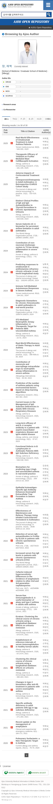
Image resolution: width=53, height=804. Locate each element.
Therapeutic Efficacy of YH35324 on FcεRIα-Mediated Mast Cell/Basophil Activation (27, 157)
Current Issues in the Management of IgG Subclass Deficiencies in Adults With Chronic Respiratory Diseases (27, 406)
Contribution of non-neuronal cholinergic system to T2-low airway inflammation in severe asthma (27, 247)
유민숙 (46, 231)
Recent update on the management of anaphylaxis (26, 724)
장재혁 (46, 148)
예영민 (46, 161)
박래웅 (46, 138)
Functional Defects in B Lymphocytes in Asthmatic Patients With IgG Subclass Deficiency (27, 449)
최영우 (46, 333)
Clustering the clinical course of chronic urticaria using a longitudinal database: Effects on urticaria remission (26, 664)
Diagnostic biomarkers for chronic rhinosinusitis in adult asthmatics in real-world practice (28, 304)
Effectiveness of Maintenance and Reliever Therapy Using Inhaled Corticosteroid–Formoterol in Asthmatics (28, 515)
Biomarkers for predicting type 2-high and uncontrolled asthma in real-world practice (27, 470)
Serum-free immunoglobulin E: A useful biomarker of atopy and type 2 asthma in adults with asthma (27, 600)
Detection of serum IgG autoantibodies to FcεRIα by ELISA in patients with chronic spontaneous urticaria (27, 538)
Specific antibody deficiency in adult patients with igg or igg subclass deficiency (26, 706)
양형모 (46, 350)
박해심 (46, 142)
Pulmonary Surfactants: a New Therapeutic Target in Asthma (28, 740)
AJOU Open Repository (41, 27)
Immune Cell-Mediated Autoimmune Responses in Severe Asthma (27, 288)
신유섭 (46, 271)
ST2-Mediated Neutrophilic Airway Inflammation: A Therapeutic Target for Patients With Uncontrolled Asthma (26, 325)
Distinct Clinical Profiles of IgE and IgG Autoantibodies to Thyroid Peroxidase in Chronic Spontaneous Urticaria (27, 206)
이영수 (46, 145)
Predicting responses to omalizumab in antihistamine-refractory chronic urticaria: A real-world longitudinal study (27, 269)
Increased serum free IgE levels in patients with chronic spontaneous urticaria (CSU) (27, 556)
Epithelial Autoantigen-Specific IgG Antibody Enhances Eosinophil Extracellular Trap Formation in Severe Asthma (26, 493)
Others (48, 118)
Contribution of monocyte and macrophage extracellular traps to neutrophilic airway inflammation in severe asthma (28, 367)
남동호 (46, 264)
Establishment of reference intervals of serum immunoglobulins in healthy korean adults (27, 643)
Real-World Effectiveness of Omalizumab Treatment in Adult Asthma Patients (27, 140)
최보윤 (46, 214)
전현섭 (46, 437)
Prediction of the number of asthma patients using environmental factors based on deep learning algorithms (27, 387)
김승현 (46, 450)
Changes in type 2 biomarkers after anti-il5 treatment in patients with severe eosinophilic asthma (28, 686)
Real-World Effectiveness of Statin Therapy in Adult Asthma (28, 345)
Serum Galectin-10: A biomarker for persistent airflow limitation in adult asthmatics (27, 227)
